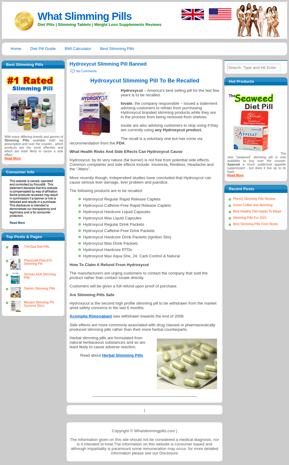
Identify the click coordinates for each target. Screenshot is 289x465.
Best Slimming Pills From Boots (255, 224)
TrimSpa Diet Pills (36, 246)
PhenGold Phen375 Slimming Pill (38, 262)
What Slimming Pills (85, 16)
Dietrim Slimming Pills (39, 288)
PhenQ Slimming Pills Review (254, 198)
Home (16, 48)
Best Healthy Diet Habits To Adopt (257, 211)
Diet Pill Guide (43, 48)
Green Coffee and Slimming (252, 205)
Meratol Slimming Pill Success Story (39, 303)
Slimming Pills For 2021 (250, 217)
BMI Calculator (78, 48)
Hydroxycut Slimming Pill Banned (108, 64)
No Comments (86, 71)
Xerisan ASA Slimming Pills (40, 275)
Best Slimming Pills (117, 48)
